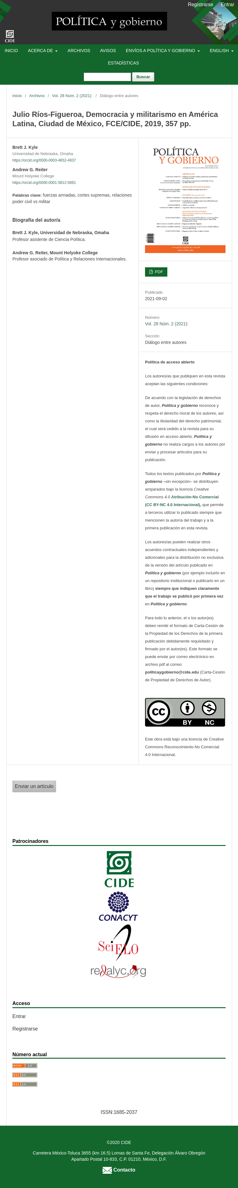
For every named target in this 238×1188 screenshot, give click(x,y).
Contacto (119, 1169)
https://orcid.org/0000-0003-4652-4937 (44, 160)
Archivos (79, 50)
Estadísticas (123, 62)
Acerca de (41, 50)
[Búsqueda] (107, 77)
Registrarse (200, 4)
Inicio (11, 50)
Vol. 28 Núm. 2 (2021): (72, 95)
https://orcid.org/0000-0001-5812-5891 (44, 182)
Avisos (108, 50)
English (220, 50)
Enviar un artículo (34, 786)
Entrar (227, 4)
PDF (158, 271)
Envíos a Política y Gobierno (161, 50)
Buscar (143, 76)
